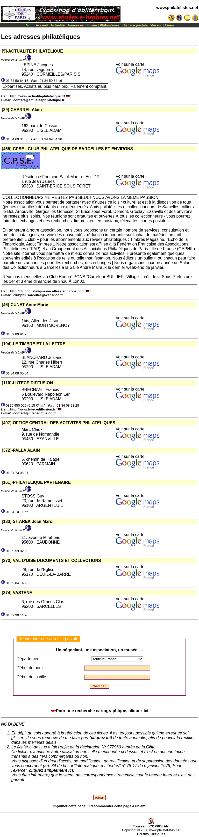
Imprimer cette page (69, 806)
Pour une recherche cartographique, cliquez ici (99, 711)
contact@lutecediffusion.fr (34, 413)
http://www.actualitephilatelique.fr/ (37, 96)
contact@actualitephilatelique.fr (39, 100)
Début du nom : (31, 668)
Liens (169, 25)
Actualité (58, 25)
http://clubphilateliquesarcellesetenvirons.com (47, 291)
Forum (92, 25)
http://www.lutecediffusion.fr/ (33, 409)
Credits (143, 834)
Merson (156, 25)
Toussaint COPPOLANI (151, 824)
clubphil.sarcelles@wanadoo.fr (38, 295)
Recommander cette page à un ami (117, 806)
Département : (30, 658)
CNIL (151, 747)
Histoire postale (135, 25)
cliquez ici (101, 737)
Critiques (158, 834)
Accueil (42, 25)
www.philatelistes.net (177, 7)
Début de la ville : (32, 677)
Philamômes (110, 25)
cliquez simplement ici (51, 770)
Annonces (75, 25)
